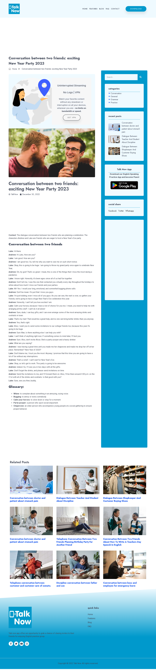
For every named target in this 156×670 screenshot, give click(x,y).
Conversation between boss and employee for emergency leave (120, 585)
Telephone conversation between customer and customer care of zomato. (30, 585)
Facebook (112, 210)
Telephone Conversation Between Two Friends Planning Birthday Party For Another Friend (76, 542)
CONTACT (115, 9)
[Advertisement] (78, 37)
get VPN (71, 118)
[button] (136, 9)
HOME (84, 9)
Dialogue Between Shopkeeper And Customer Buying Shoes (122, 500)
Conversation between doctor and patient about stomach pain (27, 500)
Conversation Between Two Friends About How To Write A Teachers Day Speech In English (122, 542)
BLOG (101, 9)
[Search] (141, 77)
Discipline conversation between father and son (76, 585)
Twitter (121, 210)
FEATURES (93, 9)
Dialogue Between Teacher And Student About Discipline (77, 500)
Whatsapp (129, 210)
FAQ (107, 9)
